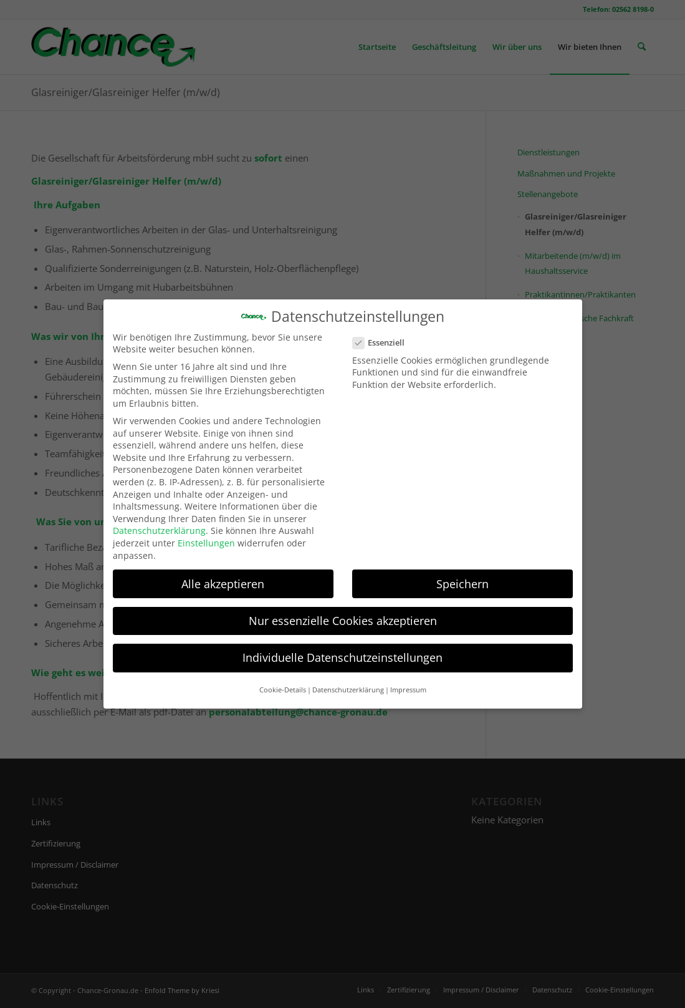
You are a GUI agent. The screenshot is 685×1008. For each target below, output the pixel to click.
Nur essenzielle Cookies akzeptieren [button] (343, 613)
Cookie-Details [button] (282, 683)
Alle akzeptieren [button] (222, 576)
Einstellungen (206, 536)
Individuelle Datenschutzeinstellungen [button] (342, 650)
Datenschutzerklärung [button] (348, 683)
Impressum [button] (408, 683)
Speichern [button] (462, 576)
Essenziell (384, 336)
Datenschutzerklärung (159, 524)
